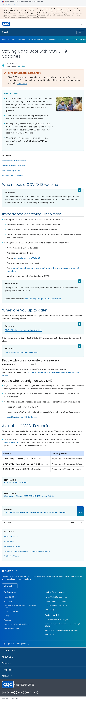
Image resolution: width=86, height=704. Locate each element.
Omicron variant (11, 442)
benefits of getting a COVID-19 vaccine (43, 298)
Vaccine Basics (9, 541)
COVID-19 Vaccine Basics (16, 482)
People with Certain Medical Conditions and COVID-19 (48, 39)
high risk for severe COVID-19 (27, 258)
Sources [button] (9, 522)
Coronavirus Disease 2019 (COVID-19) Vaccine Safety (29, 496)
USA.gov (14, 698)
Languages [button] (8, 669)
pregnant (15, 268)
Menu (80, 32)
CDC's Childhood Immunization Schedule (23, 330)
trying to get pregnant (44, 268)
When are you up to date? (11, 171)
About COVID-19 (8, 39)
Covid (5, 32)
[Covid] (43, 571)
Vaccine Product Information (55, 601)
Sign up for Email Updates (16, 644)
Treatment (7, 620)
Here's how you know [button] (10, 4)
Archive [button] (7, 676)
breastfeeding (26, 268)
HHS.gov (5, 698)
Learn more (22, 83)
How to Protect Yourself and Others (17, 624)
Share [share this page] (80, 522)
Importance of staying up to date (13, 166)
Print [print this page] (73, 522)
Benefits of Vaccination (12, 546)
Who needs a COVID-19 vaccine (14, 161)
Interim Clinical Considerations (56, 597)
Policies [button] (7, 663)
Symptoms (21, 39)
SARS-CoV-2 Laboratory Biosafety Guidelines (61, 630)
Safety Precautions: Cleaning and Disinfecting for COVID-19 (63, 625)
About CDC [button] (8, 657)
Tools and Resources (11, 628)
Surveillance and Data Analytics (56, 620)
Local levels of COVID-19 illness (22, 417)
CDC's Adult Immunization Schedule (21, 352)
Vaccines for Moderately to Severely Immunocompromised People (27, 551)
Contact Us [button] (9, 650)
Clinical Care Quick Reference (56, 605)
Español (21, 66)
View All (8, 586)
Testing (6, 616)
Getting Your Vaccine (11, 556)
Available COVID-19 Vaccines (12, 176)
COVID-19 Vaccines (11, 537)
